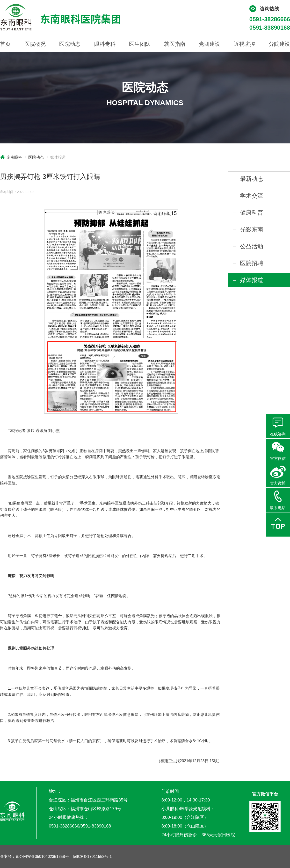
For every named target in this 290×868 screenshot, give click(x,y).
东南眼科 (14, 157)
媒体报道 (251, 280)
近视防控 (244, 44)
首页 (5, 44)
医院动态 (69, 44)
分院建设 (279, 44)
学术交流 (251, 195)
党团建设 (209, 44)
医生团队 (139, 44)
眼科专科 (105, 44)
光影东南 (251, 229)
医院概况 (35, 44)
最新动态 (251, 178)
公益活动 (251, 246)
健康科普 (251, 212)
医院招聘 (251, 263)
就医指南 (174, 44)
